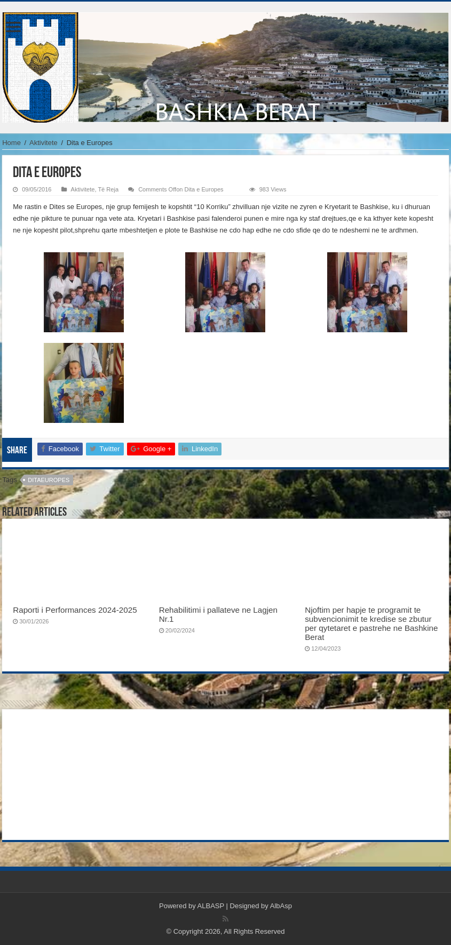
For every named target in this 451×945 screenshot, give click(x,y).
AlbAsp (281, 906)
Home (11, 143)
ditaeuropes (48, 480)
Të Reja (108, 189)
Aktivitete (43, 143)
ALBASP (210, 906)
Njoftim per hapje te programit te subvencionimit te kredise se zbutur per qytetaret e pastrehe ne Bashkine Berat (371, 623)
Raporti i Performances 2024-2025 (75, 609)
